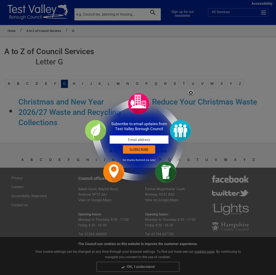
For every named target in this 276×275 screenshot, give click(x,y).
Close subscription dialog (191, 93)
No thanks (129, 160)
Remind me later (146, 160)
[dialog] (138, 138)
